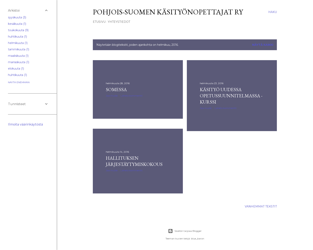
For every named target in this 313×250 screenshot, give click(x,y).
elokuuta (16, 68)
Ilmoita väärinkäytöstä (25, 124)
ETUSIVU (99, 22)
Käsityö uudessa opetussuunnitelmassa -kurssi (231, 95)
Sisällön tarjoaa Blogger (185, 231)
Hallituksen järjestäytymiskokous (134, 161)
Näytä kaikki (262, 45)
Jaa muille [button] (112, 95)
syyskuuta (17, 17)
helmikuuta (18, 43)
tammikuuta (18, 49)
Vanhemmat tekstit (261, 206)
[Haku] (272, 12)
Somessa (116, 89)
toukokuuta (18, 30)
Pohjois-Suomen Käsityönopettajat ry (168, 12)
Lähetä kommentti (132, 95)
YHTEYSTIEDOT (119, 22)
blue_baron (197, 238)
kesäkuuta (17, 24)
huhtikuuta (17, 36)
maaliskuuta (18, 56)
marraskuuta (18, 62)
